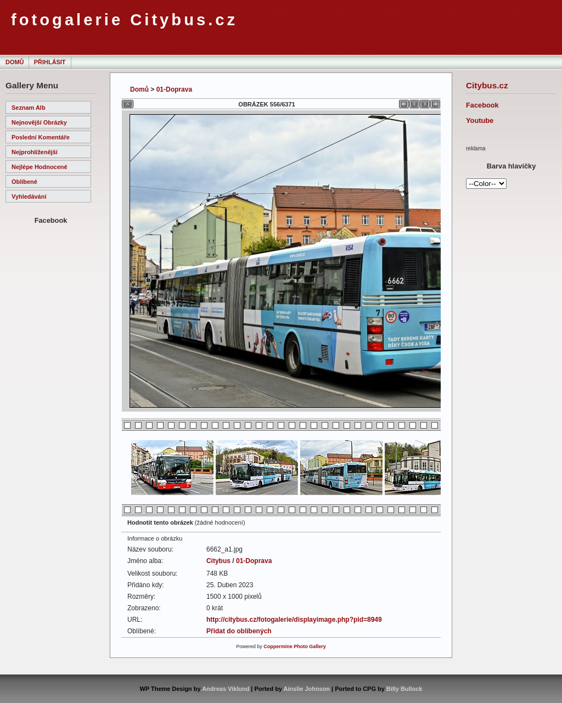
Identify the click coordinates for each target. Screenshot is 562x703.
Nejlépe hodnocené (40, 167)
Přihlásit (50, 62)
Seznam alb (29, 107)
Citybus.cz (487, 85)
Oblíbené (24, 181)
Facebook (482, 105)
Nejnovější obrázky (39, 122)
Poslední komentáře (41, 137)
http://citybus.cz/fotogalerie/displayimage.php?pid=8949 (294, 619)
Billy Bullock (404, 688)
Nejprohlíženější (35, 152)
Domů (14, 62)
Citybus (218, 561)
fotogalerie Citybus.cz (124, 20)
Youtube (479, 120)
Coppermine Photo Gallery (294, 646)
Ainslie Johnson (307, 688)
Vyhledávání (29, 196)
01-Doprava (174, 89)
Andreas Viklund (225, 688)
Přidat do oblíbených (239, 631)
